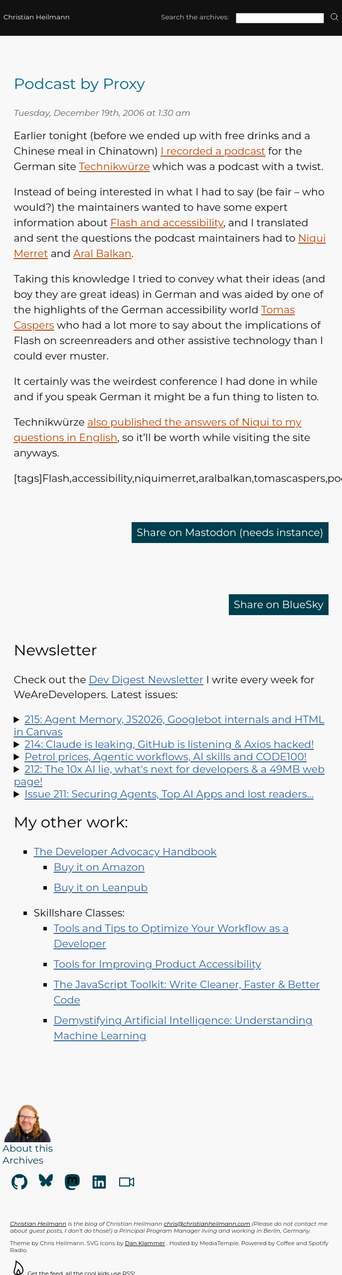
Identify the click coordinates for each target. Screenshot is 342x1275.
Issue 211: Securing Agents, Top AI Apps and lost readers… (169, 794)
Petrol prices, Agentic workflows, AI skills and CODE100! (165, 756)
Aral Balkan (102, 253)
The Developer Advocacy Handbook (124, 851)
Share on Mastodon (230, 532)
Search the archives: (195, 17)
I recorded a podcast (213, 151)
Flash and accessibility (166, 222)
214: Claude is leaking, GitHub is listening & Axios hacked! (169, 744)
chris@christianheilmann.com (207, 1223)
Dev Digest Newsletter (146, 679)
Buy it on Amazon (99, 867)
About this (27, 1148)
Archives (22, 1160)
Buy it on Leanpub (100, 887)
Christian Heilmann (36, 17)
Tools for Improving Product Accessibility (157, 964)
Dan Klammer (145, 1243)
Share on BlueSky (278, 604)
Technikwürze (114, 166)
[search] (335, 17)
